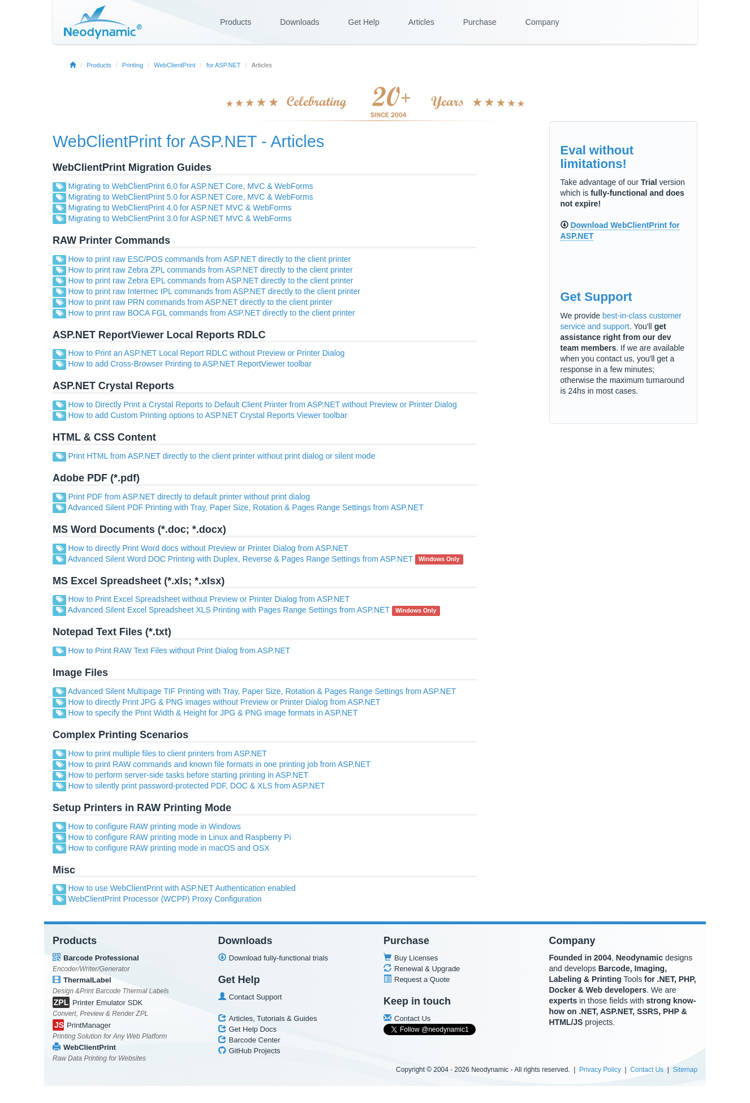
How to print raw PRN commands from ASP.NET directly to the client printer (200, 302)
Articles (421, 22)
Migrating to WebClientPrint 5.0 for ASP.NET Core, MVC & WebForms (190, 196)
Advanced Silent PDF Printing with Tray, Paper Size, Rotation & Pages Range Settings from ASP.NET (246, 507)
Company (542, 22)
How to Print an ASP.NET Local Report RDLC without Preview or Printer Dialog (206, 352)
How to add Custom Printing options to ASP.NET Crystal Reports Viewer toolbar (207, 415)
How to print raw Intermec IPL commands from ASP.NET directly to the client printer (214, 291)
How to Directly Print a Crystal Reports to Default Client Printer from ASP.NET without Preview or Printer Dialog (262, 404)
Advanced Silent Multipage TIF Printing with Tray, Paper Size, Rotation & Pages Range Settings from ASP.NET (262, 691)
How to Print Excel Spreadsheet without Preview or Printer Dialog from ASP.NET (209, 599)
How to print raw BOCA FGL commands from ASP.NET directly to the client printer (211, 312)
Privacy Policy (600, 1070)
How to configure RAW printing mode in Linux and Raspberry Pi (179, 837)
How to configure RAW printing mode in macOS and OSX (168, 847)
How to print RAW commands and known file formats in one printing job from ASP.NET (219, 764)
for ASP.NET (223, 65)
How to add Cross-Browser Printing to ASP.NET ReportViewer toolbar (189, 363)
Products (235, 22)
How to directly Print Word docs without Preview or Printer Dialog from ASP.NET (208, 548)
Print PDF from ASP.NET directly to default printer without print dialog (188, 496)
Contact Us (646, 1070)
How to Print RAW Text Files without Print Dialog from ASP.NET (179, 650)
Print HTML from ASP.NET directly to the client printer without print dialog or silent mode (221, 455)
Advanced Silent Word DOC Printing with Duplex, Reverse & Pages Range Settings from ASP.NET (240, 558)
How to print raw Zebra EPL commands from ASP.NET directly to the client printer (210, 280)
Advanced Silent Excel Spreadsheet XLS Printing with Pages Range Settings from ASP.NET (229, 609)
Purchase (480, 22)
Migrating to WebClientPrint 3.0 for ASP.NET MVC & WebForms (179, 218)
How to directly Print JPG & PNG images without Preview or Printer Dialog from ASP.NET (224, 701)
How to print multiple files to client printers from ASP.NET (167, 753)
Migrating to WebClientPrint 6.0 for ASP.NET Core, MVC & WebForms (190, 186)
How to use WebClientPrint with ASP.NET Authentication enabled (181, 888)
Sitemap (685, 1070)
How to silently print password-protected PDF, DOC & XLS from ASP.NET (196, 785)
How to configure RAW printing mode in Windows (154, 826)
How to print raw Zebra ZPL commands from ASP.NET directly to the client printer (210, 269)
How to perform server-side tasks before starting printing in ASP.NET (188, 774)
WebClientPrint (174, 65)
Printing (132, 65)
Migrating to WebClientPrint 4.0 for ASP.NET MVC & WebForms (179, 207)
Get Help (364, 22)
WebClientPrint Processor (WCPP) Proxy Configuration (164, 898)
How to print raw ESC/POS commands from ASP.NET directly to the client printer (209, 259)
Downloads (299, 22)
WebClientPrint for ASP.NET (155, 141)
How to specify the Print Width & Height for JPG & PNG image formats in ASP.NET (212, 712)
